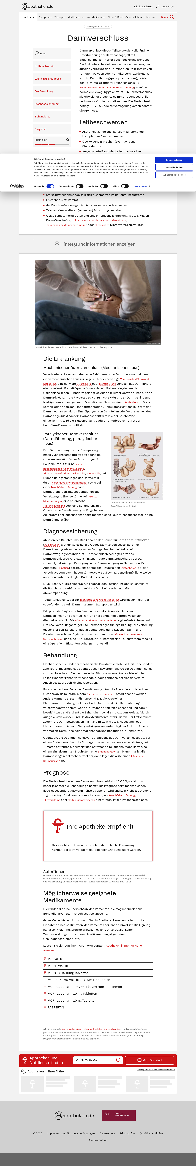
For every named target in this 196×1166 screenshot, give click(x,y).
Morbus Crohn (104, 221)
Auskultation (53, 553)
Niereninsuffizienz (71, 514)
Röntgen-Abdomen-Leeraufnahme (98, 629)
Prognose (41, 130)
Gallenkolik (83, 482)
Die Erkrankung (44, 92)
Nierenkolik (51, 486)
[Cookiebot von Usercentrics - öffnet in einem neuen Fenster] (17, 33)
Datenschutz (107, 1146)
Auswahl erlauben (174, 14)
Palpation (64, 576)
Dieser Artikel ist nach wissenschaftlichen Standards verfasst (92, 1042)
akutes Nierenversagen (75, 509)
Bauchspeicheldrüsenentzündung (69, 226)
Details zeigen (140, 33)
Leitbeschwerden (45, 67)
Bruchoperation (109, 760)
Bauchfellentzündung (94, 88)
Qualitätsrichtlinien (151, 1146)
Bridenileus (51, 415)
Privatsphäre (127, 1146)
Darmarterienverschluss (103, 702)
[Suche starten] (119, 1073)
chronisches (109, 226)
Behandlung (42, 117)
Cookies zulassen (174, 6)
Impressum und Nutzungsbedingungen (71, 1146)
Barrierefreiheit (98, 1153)
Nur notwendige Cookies (174, 21)
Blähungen (125, 162)
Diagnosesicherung (47, 104)
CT (81, 647)
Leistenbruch (125, 221)
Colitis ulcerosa (82, 221)
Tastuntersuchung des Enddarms (102, 608)
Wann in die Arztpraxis (48, 79)
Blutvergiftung (53, 808)
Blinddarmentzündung (126, 88)
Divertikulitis (93, 392)
